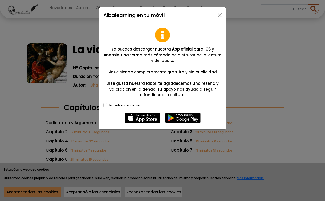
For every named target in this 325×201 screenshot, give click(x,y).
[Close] (220, 15)
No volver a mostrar (124, 105)
